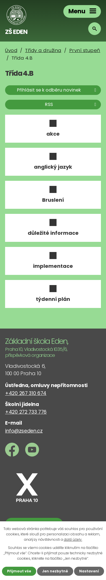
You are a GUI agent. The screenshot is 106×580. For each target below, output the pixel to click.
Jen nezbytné (55, 571)
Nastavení (89, 571)
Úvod (11, 50)
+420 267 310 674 (25, 393)
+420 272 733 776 (26, 412)
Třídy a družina (43, 50)
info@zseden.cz (24, 430)
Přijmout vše (19, 571)
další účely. (73, 539)
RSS (71, 104)
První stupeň (84, 50)
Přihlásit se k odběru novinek (57, 90)
